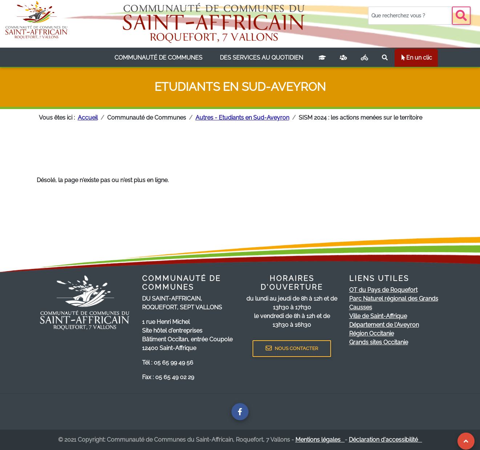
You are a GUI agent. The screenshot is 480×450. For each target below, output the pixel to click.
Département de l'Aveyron (384, 324)
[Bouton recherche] (461, 16)
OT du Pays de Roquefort (383, 289)
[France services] (343, 58)
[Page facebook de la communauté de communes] (240, 411)
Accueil (88, 117)
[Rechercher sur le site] (385, 58)
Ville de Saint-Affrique (378, 316)
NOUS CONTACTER (292, 348)
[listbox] (158, 58)
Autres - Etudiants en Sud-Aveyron (242, 117)
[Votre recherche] (410, 16)
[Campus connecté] (322, 58)
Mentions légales (320, 439)
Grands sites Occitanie (378, 342)
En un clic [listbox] (416, 57)
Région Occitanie (371, 333)
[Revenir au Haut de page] (465, 441)
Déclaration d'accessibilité (385, 439)
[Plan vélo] (364, 58)
